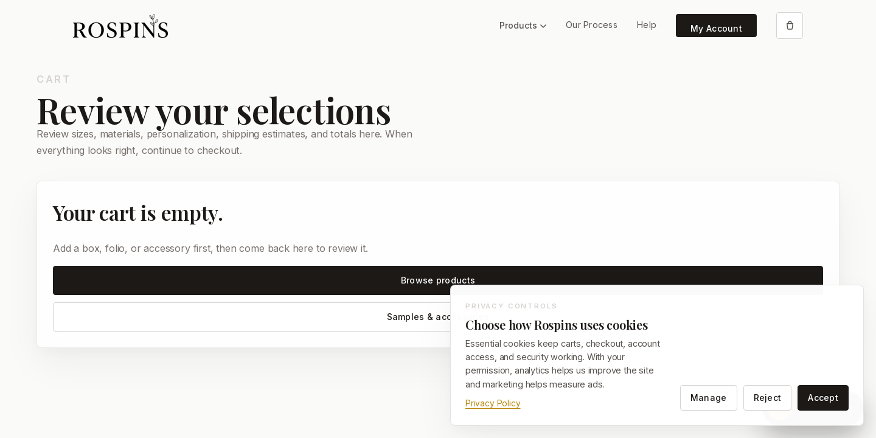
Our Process (591, 24)
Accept (823, 397)
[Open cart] (789, 25)
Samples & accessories (438, 316)
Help (646, 24)
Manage (708, 397)
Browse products (438, 280)
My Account (716, 28)
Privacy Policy (493, 403)
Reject (768, 397)
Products (522, 25)
